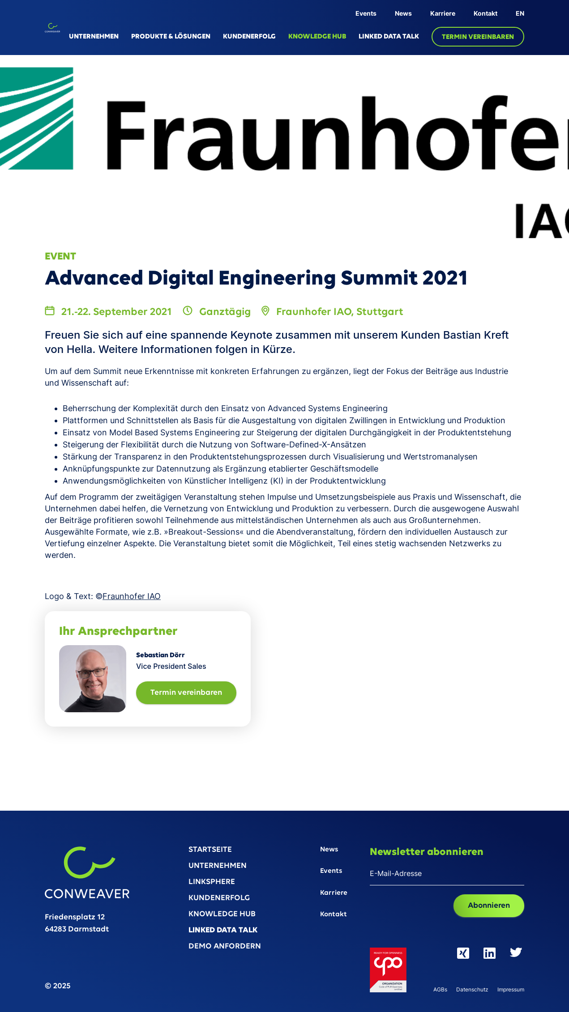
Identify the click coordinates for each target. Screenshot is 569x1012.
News (403, 13)
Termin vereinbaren (186, 693)
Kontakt (485, 13)
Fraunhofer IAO (132, 596)
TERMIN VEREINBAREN (478, 37)
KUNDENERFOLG (249, 36)
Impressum (510, 989)
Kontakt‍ (333, 914)
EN (520, 13)
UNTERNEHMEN (94, 36)
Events (365, 13)
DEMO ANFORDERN (224, 947)
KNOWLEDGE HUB (317, 36)
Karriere (442, 13)
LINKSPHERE (211, 882)
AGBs (440, 989)
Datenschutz (472, 989)
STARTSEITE (210, 850)
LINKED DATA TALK (389, 36)
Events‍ (331, 871)
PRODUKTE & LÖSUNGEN (170, 36)
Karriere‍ (333, 893)
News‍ (329, 849)
